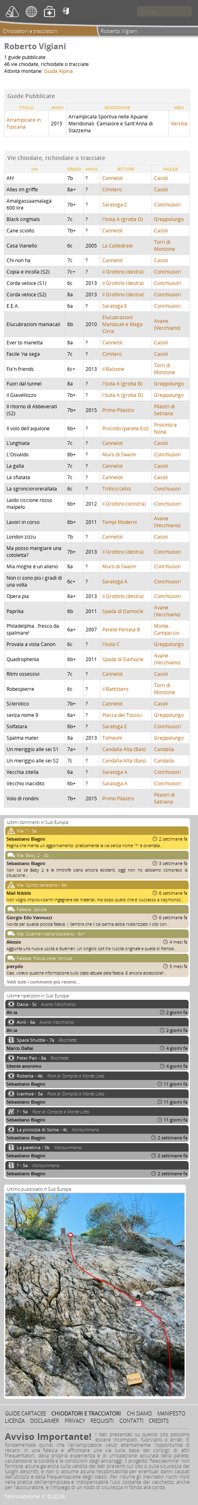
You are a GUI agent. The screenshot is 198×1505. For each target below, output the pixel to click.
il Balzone (113, 369)
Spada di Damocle (122, 611)
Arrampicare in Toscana (24, 123)
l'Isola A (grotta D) (122, 219)
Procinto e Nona (165, 428)
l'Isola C (111, 644)
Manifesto (171, 1413)
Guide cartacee (25, 1413)
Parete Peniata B (121, 629)
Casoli (161, 178)
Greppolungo (169, 219)
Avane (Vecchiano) (167, 324)
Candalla (164, 749)
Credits (159, 1420)
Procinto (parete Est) (125, 428)
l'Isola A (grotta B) (122, 383)
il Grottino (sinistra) (124, 503)
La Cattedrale (117, 245)
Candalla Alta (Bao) (124, 749)
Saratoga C (115, 204)
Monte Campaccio (166, 629)
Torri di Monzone (164, 245)
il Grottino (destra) (123, 271)
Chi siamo (139, 1413)
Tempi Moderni (119, 522)
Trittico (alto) (116, 488)
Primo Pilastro (118, 410)
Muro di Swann (119, 454)
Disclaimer (44, 1420)
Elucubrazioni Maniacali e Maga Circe (122, 324)
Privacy (75, 1420)
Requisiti (102, 1420)
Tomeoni (112, 737)
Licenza (15, 1420)
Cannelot (112, 178)
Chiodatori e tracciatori (30, 31)
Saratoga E (114, 305)
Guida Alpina (58, 71)
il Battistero (115, 689)
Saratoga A (115, 581)
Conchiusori (167, 204)
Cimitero (112, 189)
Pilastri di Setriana (164, 410)
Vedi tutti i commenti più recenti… (43, 982)
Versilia (179, 123)
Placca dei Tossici (122, 715)
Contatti (131, 1420)
